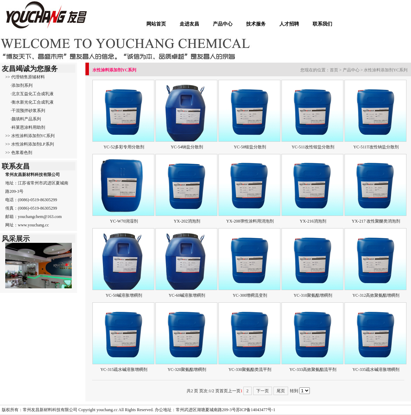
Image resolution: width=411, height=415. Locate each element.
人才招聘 (289, 24)
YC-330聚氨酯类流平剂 (250, 369)
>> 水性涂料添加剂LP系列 (29, 144)
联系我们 (322, 24)
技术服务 (256, 24)
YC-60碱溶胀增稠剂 (187, 295)
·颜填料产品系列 (26, 119)
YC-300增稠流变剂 (250, 295)
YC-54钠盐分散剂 (187, 147)
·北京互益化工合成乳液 (32, 93)
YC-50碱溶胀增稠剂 (124, 295)
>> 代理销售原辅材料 (25, 77)
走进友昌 (189, 24)
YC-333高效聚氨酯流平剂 (313, 369)
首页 (334, 70)
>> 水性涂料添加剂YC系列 (30, 135)
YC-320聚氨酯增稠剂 (187, 369)
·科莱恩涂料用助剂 (28, 127)
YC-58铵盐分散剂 (250, 147)
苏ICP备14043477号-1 (256, 409)
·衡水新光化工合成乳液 (32, 102)
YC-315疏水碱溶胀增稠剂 (124, 369)
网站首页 (156, 24)
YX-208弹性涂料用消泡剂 (249, 221)
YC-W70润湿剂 (124, 221)
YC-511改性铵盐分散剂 (313, 147)
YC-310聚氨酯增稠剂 (313, 295)
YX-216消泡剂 (313, 221)
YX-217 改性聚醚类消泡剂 (376, 221)
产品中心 (222, 24)
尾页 (281, 390)
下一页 (262, 390)
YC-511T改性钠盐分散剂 (376, 147)
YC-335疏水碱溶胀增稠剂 (376, 369)
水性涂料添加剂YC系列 (385, 70)
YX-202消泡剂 (187, 221)
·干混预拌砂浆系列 (28, 110)
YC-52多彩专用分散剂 (124, 147)
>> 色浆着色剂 (18, 152)
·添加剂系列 (22, 85)
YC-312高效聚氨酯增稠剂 (376, 295)
